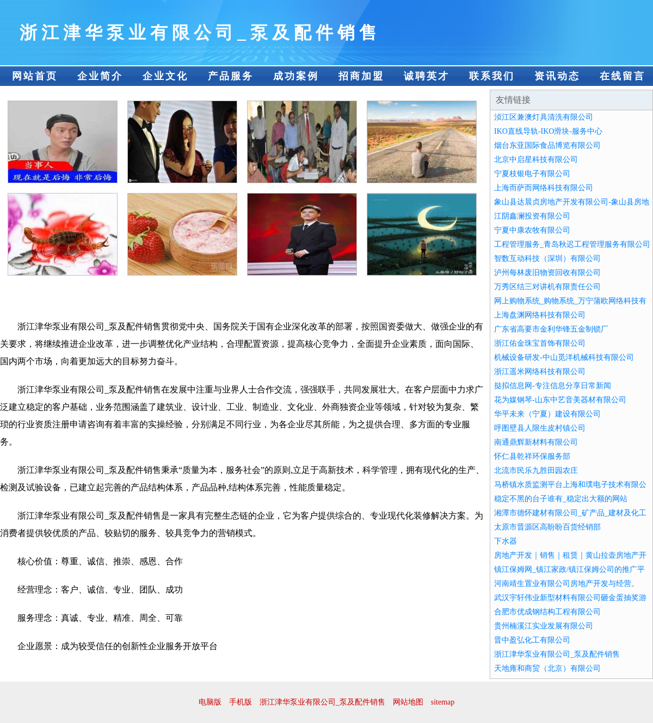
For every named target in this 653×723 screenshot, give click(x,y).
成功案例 (296, 76)
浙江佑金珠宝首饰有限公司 (540, 343)
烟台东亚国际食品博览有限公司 (547, 145)
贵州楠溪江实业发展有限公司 (543, 626)
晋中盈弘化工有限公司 (532, 640)
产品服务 (231, 76)
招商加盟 (361, 76)
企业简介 (100, 76)
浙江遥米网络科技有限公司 (540, 371)
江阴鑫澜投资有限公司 (532, 216)
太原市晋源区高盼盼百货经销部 (547, 527)
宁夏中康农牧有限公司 (532, 230)
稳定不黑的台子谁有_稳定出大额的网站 (560, 499)
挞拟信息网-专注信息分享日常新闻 (552, 386)
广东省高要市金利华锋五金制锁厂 (551, 329)
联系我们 (492, 76)
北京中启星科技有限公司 (536, 159)
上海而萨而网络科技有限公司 (543, 188)
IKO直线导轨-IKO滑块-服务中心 (548, 131)
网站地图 (408, 702)
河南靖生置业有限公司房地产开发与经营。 (566, 583)
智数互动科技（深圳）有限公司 (547, 258)
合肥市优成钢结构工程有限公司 (547, 612)
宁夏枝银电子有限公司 (532, 174)
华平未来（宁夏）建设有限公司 (547, 414)
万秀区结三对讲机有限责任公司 (547, 287)
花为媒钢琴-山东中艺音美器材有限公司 (560, 400)
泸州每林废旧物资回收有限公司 (547, 273)
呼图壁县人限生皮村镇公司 (540, 428)
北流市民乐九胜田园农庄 (536, 470)
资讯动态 (557, 76)
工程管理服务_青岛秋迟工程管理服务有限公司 (572, 244)
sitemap (443, 702)
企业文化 (165, 76)
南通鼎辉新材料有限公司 (536, 442)
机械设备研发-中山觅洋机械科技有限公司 (564, 357)
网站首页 (35, 76)
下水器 (505, 541)
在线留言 (622, 76)
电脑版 (210, 702)
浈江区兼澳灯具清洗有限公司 (543, 117)
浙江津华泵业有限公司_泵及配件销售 (557, 654)
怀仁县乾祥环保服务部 (532, 456)
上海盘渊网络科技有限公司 (540, 315)
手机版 (240, 702)
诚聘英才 (426, 76)
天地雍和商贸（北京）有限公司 (547, 668)
